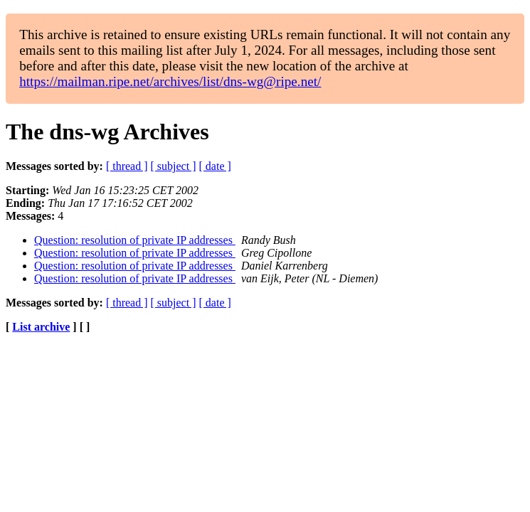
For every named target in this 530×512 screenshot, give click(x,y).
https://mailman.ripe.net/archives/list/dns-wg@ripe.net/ (170, 81)
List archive (41, 327)
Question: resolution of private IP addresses (134, 240)
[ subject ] (173, 166)
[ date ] (215, 166)
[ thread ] (127, 166)
